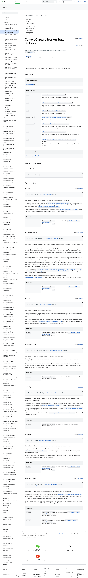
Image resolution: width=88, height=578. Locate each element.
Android (24, 569)
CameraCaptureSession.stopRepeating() (50, 321)
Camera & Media (37, 576)
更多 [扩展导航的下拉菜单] (27, 1)
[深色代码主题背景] (82, 173)
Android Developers (29, 15)
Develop (37, 15)
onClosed (44, 110)
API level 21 (80, 38)
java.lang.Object (29, 56)
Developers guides (70, 576)
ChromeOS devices (48, 575)
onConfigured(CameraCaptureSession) (59, 203)
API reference (6, 7)
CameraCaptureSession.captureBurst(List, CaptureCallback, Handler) (47, 271)
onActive (44, 94)
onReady (44, 131)
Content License (62, 533)
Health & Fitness (36, 574)
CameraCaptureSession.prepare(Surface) (69, 494)
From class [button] (34, 156)
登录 (85, 1)
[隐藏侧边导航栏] (17, 575)
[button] (9, 20)
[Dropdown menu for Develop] (22, 2)
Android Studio (78, 1)
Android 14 (57, 576)
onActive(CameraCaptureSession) (52, 405)
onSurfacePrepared (47, 139)
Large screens (47, 571)
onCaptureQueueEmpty (48, 102)
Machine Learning (37, 572)
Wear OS (46, 573)
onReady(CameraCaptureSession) (68, 209)
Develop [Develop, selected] (17, 1)
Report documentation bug (80, 574)
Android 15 (57, 574)
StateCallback (30, 84)
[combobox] (49, 1)
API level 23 (80, 478)
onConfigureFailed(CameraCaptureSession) (61, 413)
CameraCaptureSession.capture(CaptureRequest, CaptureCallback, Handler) (59, 269)
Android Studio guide (69, 573)
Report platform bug (80, 570)
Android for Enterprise (24, 572)
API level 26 (80, 232)
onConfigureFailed (47, 117)
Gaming (35, 569)
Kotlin (77, 46)
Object (32, 52)
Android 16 (57, 572)
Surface (74, 139)
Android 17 (57, 569)
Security (24, 575)
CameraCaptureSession (54, 94)
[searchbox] (10, 13)
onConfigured (46, 123)
